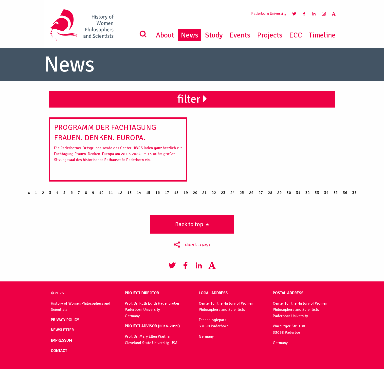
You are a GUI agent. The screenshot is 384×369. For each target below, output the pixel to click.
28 (270, 192)
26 (251, 192)
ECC (295, 35)
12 (120, 192)
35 (335, 192)
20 (195, 192)
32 (307, 192)
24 (232, 192)
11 (111, 192)
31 (298, 192)
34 (326, 192)
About (165, 35)
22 (214, 192)
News (189, 35)
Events (239, 35)
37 (354, 192)
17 (167, 192)
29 (279, 192)
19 (185, 192)
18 (176, 192)
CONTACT (59, 350)
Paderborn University (268, 13)
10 (101, 192)
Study (214, 35)
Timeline (322, 35)
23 (223, 192)
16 (157, 192)
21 (204, 192)
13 (129, 192)
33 (317, 192)
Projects (269, 35)
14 (139, 192)
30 (289, 192)
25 (242, 192)
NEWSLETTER (62, 330)
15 (148, 192)
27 (260, 192)
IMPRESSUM (61, 340)
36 (345, 192)
